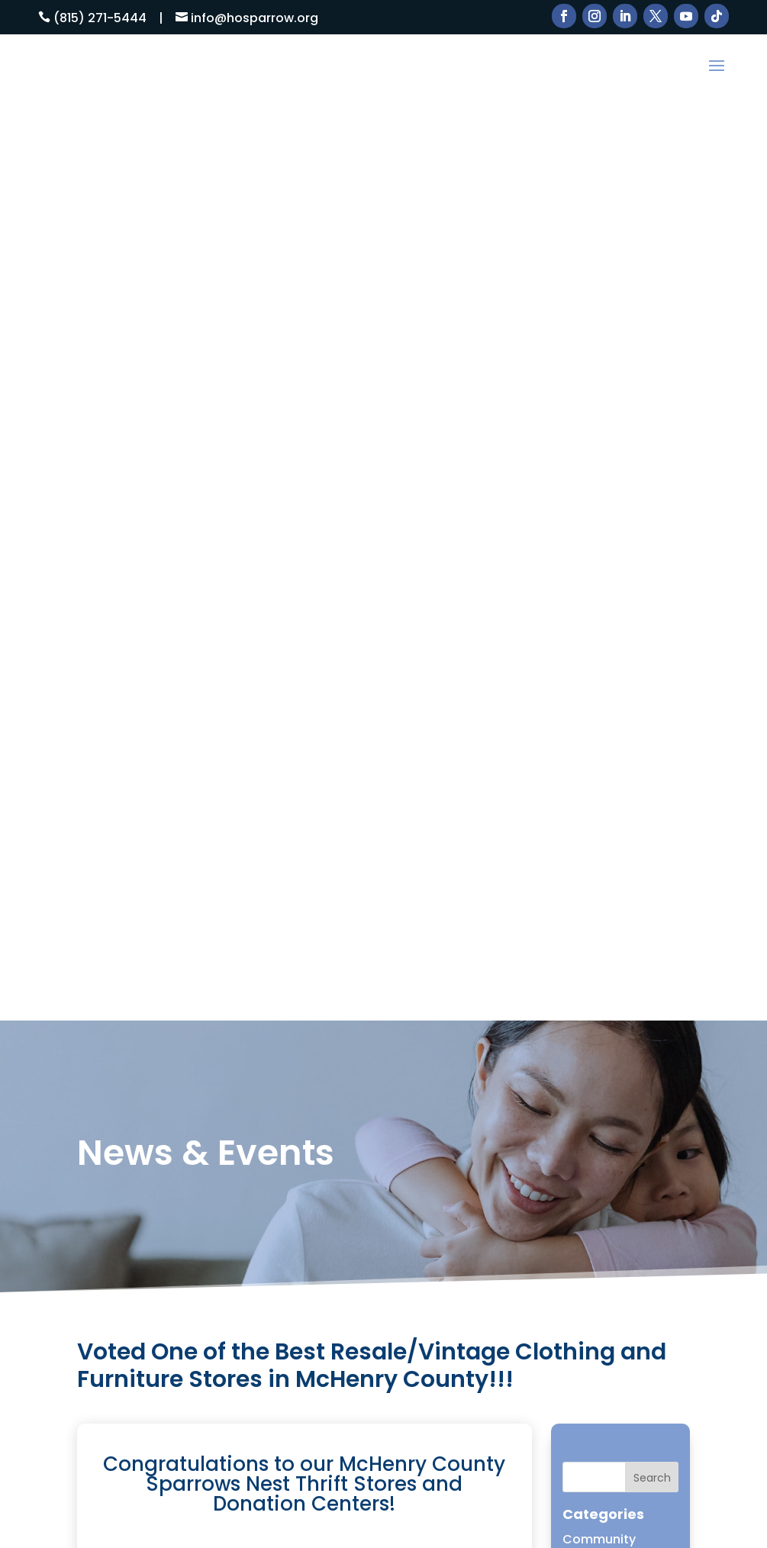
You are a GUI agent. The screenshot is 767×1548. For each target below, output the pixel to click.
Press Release (604, 839)
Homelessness (607, 759)
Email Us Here (335, 1184)
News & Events (530, 1120)
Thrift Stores (523, 1140)
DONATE (509, 1179)
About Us (513, 1060)
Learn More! (383, 1445)
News (578, 812)
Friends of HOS (607, 705)
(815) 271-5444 (100, 18)
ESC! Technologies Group (130, 1534)
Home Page (597, 732)
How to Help (522, 1080)
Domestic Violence (620, 651)
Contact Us (520, 1160)
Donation (591, 678)
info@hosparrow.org (254, 18)
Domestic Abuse (613, 625)
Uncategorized (608, 867)
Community (599, 598)
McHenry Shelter (612, 786)
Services (511, 1100)
